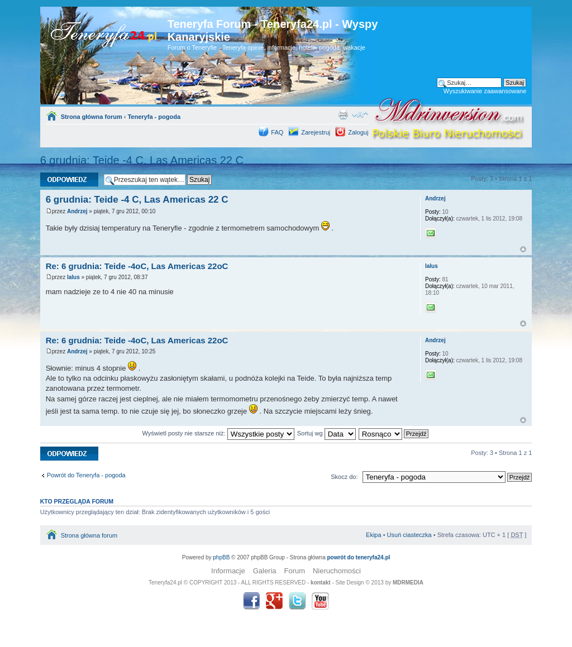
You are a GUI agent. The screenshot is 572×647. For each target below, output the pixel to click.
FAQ (277, 132)
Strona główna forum (91, 116)
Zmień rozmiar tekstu (360, 114)
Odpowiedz (69, 179)
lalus (73, 277)
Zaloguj (358, 132)
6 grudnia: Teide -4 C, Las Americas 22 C (142, 160)
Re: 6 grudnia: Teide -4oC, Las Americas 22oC (137, 266)
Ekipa (374, 534)
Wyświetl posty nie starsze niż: (218, 433)
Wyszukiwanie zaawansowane (485, 91)
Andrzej (77, 211)
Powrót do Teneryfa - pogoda (86, 475)
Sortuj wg (326, 433)
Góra (523, 249)
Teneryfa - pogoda (153, 116)
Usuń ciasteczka (409, 534)
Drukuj (343, 114)
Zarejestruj (315, 132)
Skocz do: (344, 476)
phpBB (221, 557)
